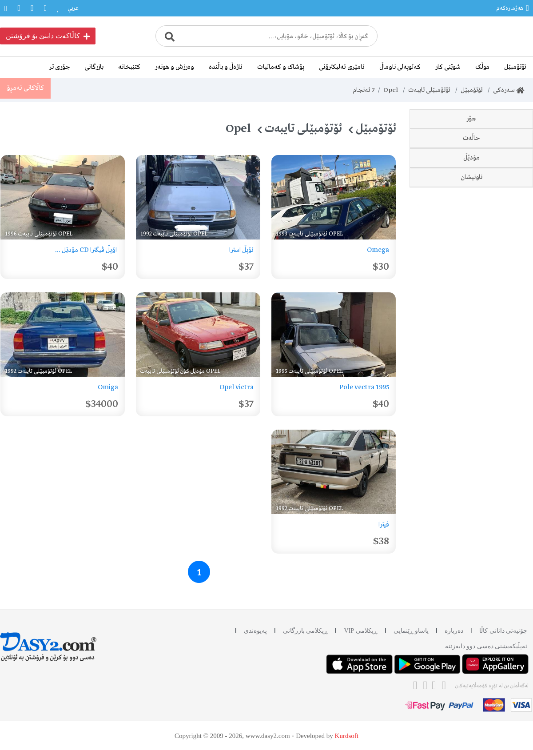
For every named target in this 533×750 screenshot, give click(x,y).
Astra (499, 186)
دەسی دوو (494, 243)
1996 (500, 378)
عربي (73, 8)
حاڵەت (471, 214)
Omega (496, 147)
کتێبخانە (129, 67)
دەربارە (454, 630)
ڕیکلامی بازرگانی (305, 630)
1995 (500, 359)
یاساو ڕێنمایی (411, 630)
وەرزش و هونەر (174, 67)
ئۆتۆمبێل (515, 67)
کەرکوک (498, 494)
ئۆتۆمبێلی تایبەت (429, 90)
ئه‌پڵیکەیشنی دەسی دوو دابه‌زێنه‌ (486, 646)
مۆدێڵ (471, 291)
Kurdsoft (346, 735)
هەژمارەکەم (512, 8)
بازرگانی (93, 67)
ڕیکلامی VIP (360, 630)
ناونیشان (471, 426)
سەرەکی (508, 90)
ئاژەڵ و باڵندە (226, 67)
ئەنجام (363, 90)
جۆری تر (59, 67)
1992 (500, 319)
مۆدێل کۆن (493, 398)
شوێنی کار (448, 67)
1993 (500, 339)
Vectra (497, 167)
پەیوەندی (255, 630)
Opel (390, 90)
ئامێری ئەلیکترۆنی (342, 67)
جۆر (471, 118)
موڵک (482, 67)
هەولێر (499, 474)
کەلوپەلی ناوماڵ (400, 67)
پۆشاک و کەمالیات (280, 67)
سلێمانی (497, 455)
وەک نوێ (496, 263)
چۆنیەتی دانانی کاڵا (503, 630)
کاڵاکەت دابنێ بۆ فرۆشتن (48, 36)
